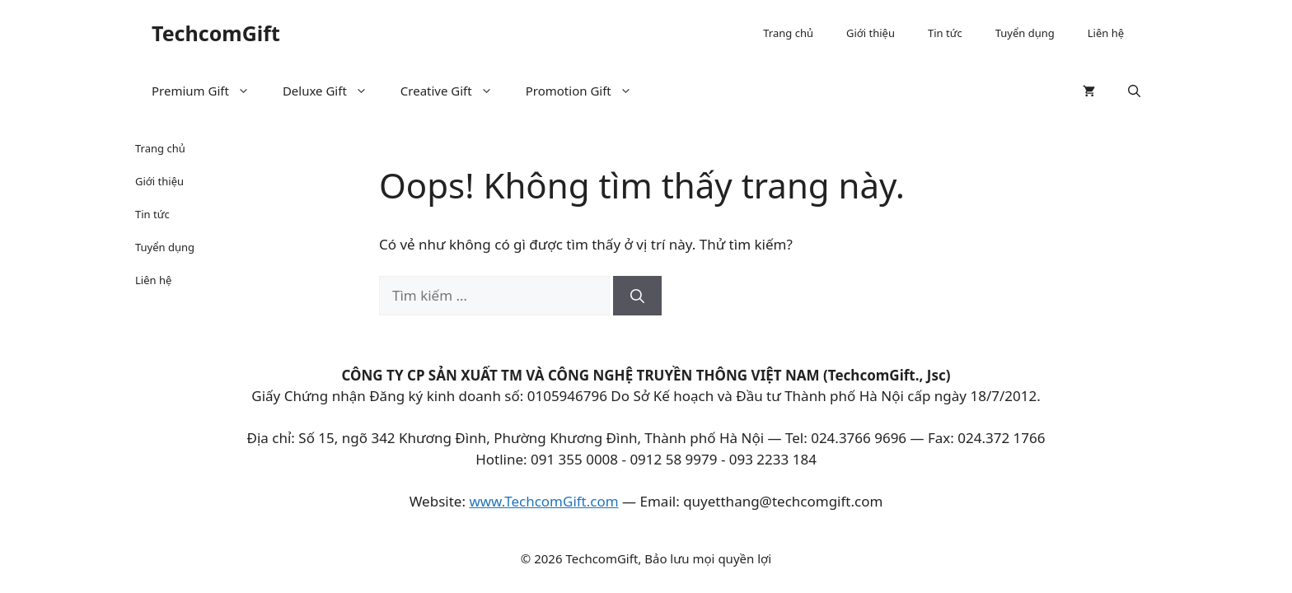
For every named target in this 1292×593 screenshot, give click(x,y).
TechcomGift (216, 33)
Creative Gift (454, 90)
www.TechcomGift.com (543, 501)
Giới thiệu (870, 33)
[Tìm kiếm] (637, 295)
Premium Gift (209, 90)
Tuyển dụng (1025, 33)
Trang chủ (788, 33)
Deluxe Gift (333, 90)
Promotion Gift (587, 90)
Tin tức (945, 33)
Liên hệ (1106, 33)
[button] (1134, 90)
